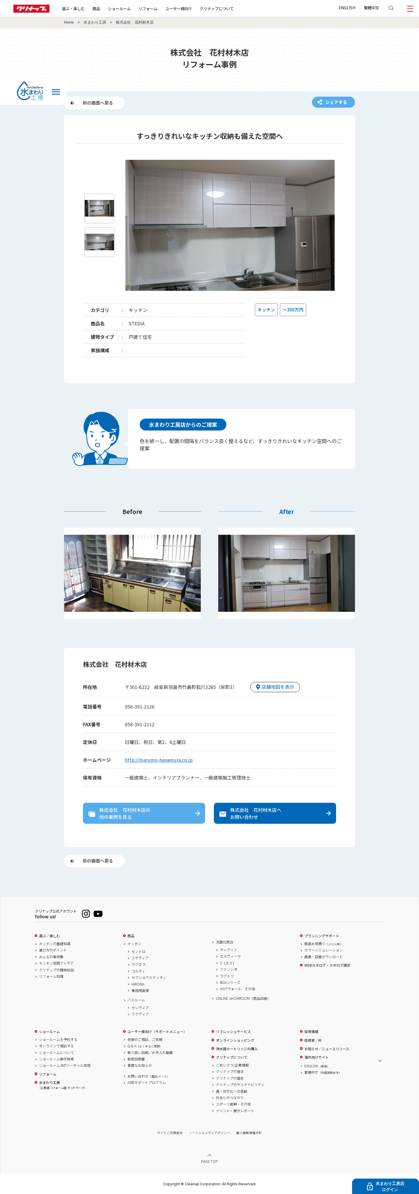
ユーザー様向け (178, 8)
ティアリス (228, 949)
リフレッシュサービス (233, 1031)
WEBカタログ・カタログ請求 (327, 965)
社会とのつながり (230, 1097)
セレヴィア (140, 1007)
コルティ (138, 971)
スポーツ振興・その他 (233, 1104)
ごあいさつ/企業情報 (232, 1065)
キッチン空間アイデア (56, 963)
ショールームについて (56, 1052)
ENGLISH (347, 7)
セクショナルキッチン (149, 977)
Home (69, 22)
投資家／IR (313, 1040)
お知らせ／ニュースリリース (326, 1048)
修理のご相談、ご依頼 (144, 1039)
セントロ (138, 951)
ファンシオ (228, 969)
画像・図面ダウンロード (323, 956)
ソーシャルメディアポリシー (209, 1133)
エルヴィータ (230, 956)
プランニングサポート (321, 935)
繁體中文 (371, 7)
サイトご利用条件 (170, 1133)
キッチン (134, 943)
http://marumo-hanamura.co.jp (159, 759)
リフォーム (148, 8)
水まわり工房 (95, 22)
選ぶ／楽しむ (49, 935)
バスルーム (136, 1000)
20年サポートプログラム (146, 1082)
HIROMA (138, 984)
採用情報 (311, 1031)
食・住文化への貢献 (231, 1091)
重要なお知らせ (139, 1065)
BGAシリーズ (230, 982)
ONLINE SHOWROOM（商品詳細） (243, 998)
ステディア (140, 958)
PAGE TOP (209, 1161)
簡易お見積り (323, 943)
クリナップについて (217, 8)
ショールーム (119, 8)
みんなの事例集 (51, 956)
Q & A (145, 1046)
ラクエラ (138, 964)
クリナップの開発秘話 (56, 970)
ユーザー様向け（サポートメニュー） (157, 1031)
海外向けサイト (316, 1057)
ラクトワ (227, 976)
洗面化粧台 (224, 942)
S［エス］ (228, 963)
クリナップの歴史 (230, 1078)
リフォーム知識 (51, 976)
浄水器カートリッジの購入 (237, 1048)
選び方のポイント (53, 950)
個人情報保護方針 (249, 1133)
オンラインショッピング (235, 1040)
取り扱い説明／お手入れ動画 (150, 1052)
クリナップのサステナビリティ (240, 1084)
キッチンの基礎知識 (54, 943)
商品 (130, 935)
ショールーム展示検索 (56, 1059)
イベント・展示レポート (235, 1110)
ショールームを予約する (58, 1039)
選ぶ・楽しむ (73, 8)
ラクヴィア (140, 1014)
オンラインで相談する (56, 1046)
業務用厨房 (140, 990)
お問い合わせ (148, 1076)
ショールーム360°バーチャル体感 (64, 1065)
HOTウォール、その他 (237, 988)
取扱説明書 (136, 1059)
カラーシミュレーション (323, 950)
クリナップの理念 (230, 1071)
